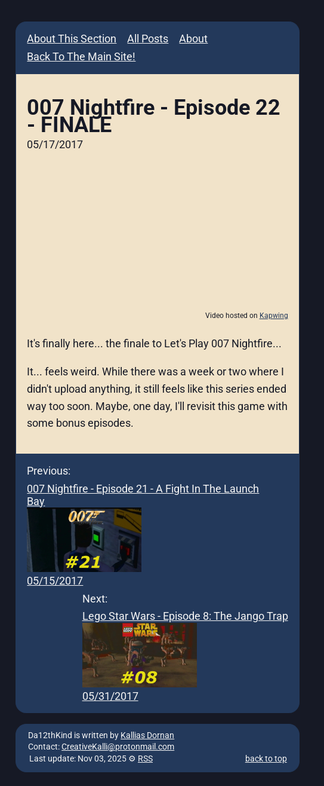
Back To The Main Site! (81, 56)
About (193, 38)
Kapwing (274, 315)
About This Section (71, 38)
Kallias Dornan (147, 735)
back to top (266, 759)
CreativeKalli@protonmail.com (117, 747)
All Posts (147, 38)
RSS (145, 759)
